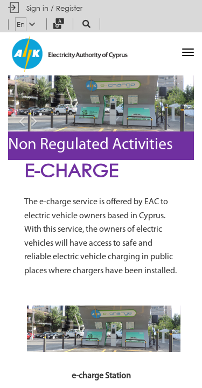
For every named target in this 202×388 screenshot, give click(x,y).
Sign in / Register (54, 8)
